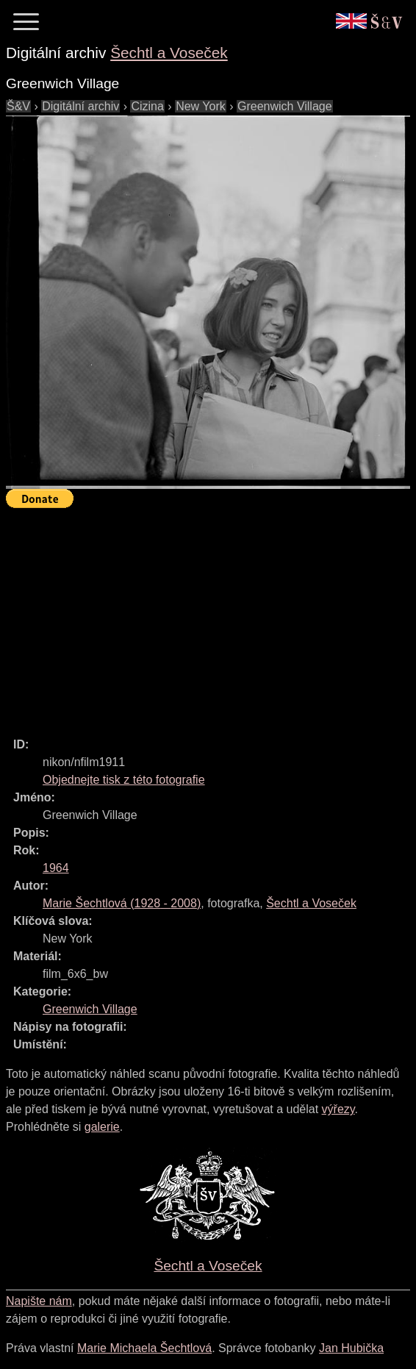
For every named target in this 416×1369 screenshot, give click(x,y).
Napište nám (39, 1301)
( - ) (122, 903)
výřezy (338, 1109)
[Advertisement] (211, 616)
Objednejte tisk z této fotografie (124, 779)
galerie (102, 1126)
